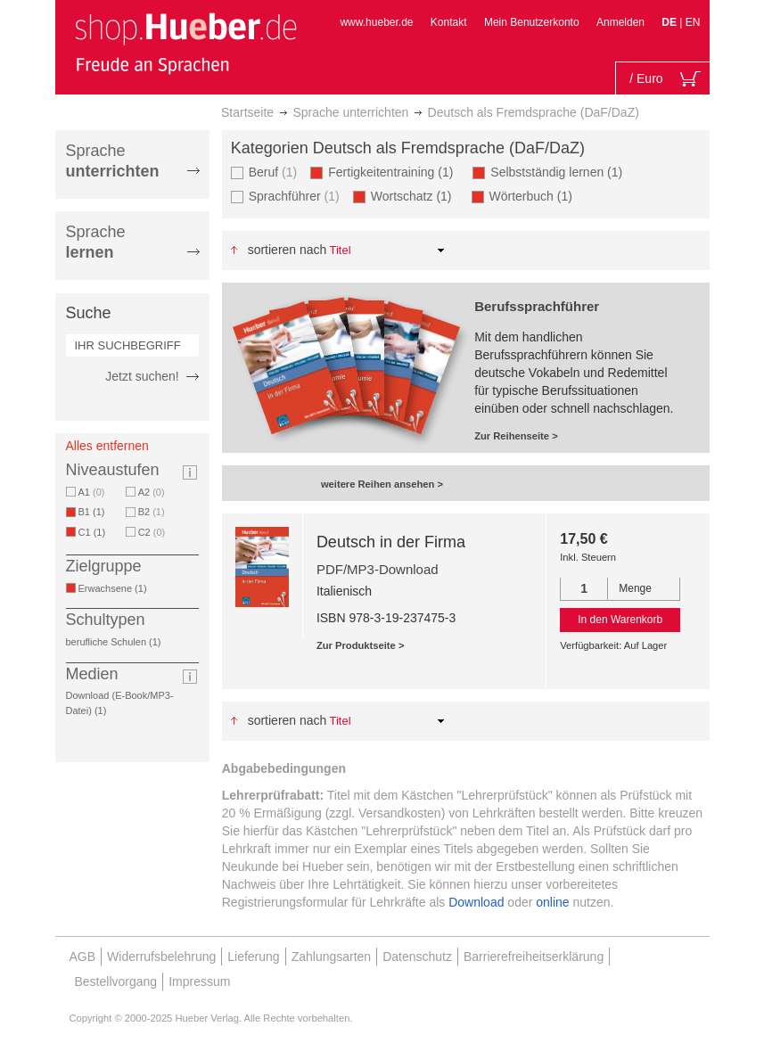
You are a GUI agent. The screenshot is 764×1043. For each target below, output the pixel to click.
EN (693, 22)
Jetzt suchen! (142, 376)
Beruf (273, 171)
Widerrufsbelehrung (161, 956)
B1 (94, 511)
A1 (91, 492)
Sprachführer (294, 195)
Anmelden (620, 22)
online (552, 902)
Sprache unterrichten (350, 112)
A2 (151, 492)
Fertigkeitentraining (393, 171)
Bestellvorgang (116, 981)
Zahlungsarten (332, 956)
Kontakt (449, 22)
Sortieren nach (287, 249)
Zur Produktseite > (360, 645)
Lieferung (253, 956)
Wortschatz (414, 195)
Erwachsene (115, 588)
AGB (83, 956)
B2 (151, 511)
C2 (152, 532)
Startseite (247, 112)
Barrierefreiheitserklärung (534, 956)
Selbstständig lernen (559, 171)
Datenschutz (417, 956)
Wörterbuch (534, 195)
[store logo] (185, 42)
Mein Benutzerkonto (531, 22)
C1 (95, 532)
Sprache (113, 161)
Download (476, 902)
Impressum (199, 981)
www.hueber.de (376, 22)
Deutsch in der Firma (390, 542)
